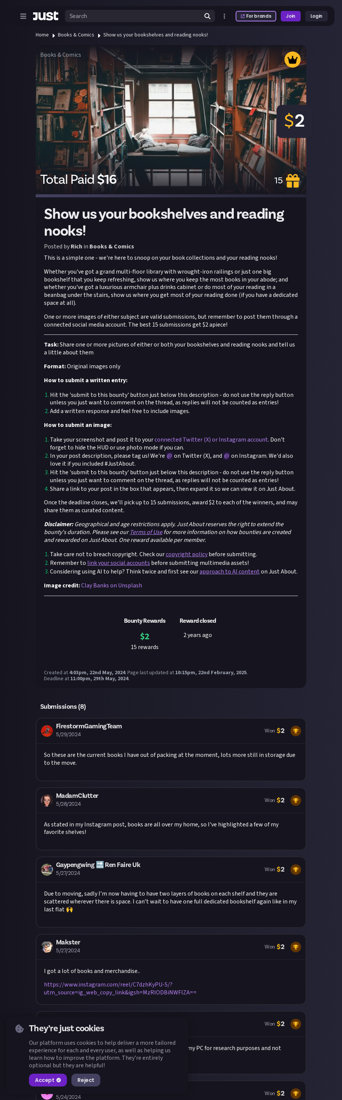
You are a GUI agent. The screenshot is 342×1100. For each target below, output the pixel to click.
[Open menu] (23, 16)
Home (42, 35)
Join (290, 16)
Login (316, 16)
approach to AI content (230, 571)
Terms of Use (146, 532)
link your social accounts (118, 563)
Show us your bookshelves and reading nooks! (155, 35)
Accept (48, 1080)
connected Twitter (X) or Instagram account (210, 440)
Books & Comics (76, 35)
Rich (76, 246)
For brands (256, 16)
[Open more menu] (224, 16)
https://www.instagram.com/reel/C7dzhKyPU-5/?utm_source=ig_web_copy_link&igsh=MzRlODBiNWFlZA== (120, 988)
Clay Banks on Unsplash (111, 585)
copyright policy (186, 554)
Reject (85, 1080)
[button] (171, 749)
